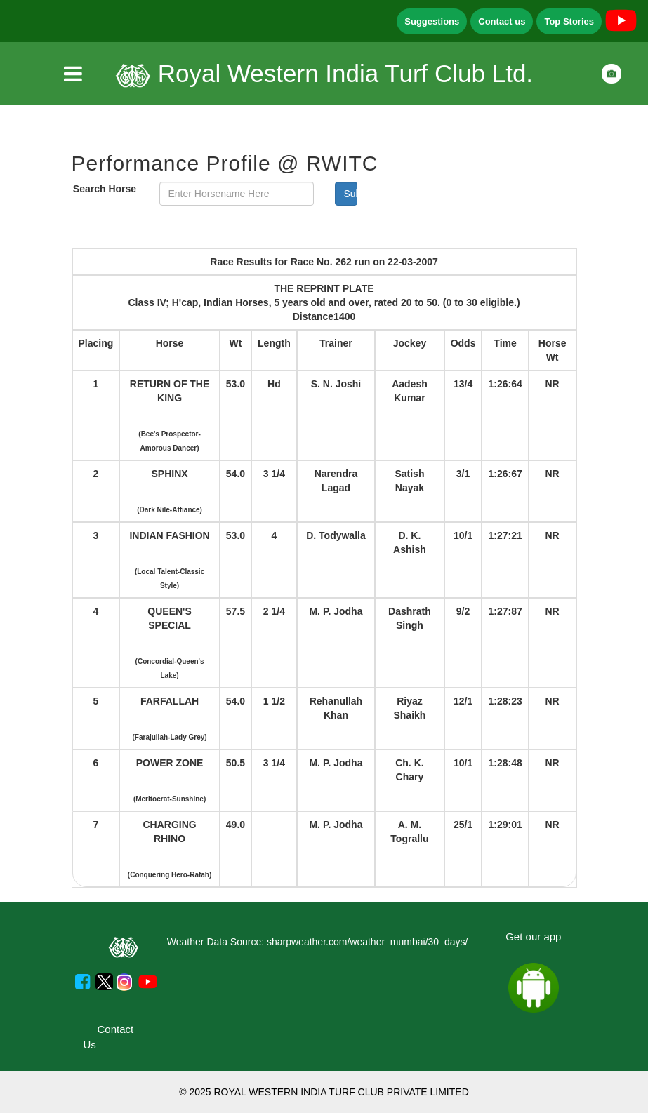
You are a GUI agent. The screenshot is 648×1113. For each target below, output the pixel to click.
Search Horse (104, 188)
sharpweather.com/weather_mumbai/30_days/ (367, 941)
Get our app (533, 936)
